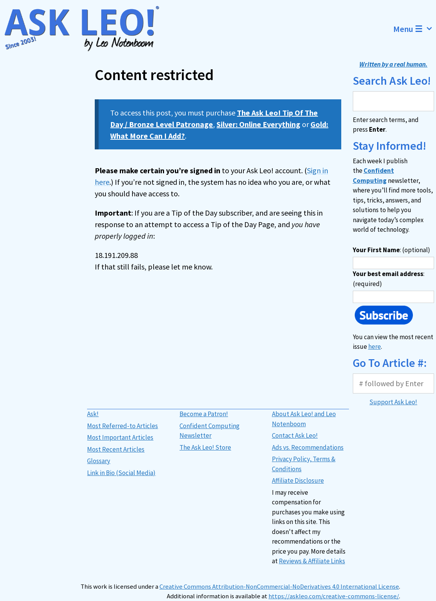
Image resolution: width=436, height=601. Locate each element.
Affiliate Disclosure (298, 480)
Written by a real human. (393, 64)
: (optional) (391, 250)
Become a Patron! (203, 414)
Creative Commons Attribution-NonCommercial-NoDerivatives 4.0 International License (279, 587)
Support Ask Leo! (393, 402)
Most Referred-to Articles (122, 426)
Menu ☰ (414, 29)
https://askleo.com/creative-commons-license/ (333, 596)
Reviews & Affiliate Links (312, 561)
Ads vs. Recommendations (308, 447)
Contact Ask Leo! (295, 435)
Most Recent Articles (115, 449)
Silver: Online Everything (258, 124)
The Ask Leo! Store (205, 447)
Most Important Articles (120, 437)
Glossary (98, 461)
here (374, 346)
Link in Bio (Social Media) (121, 473)
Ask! (93, 414)
